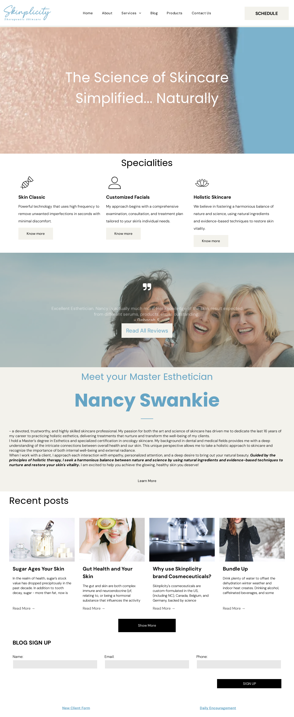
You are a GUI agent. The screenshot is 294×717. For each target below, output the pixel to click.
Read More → (24, 608)
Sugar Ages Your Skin (38, 568)
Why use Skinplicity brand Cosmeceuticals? (182, 572)
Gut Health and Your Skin (108, 572)
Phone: (201, 656)
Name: (18, 656)
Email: (109, 656)
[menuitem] (87, 13)
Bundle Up (235, 568)
